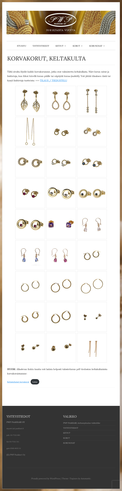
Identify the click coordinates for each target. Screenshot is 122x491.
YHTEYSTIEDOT (41, 45)
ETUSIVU (21, 45)
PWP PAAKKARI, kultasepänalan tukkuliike (81, 423)
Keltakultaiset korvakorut (18, 382)
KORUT (76, 45)
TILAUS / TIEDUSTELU (53, 80)
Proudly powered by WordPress (45, 478)
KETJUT (59, 45)
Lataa (34, 381)
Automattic (86, 478)
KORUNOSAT (95, 45)
